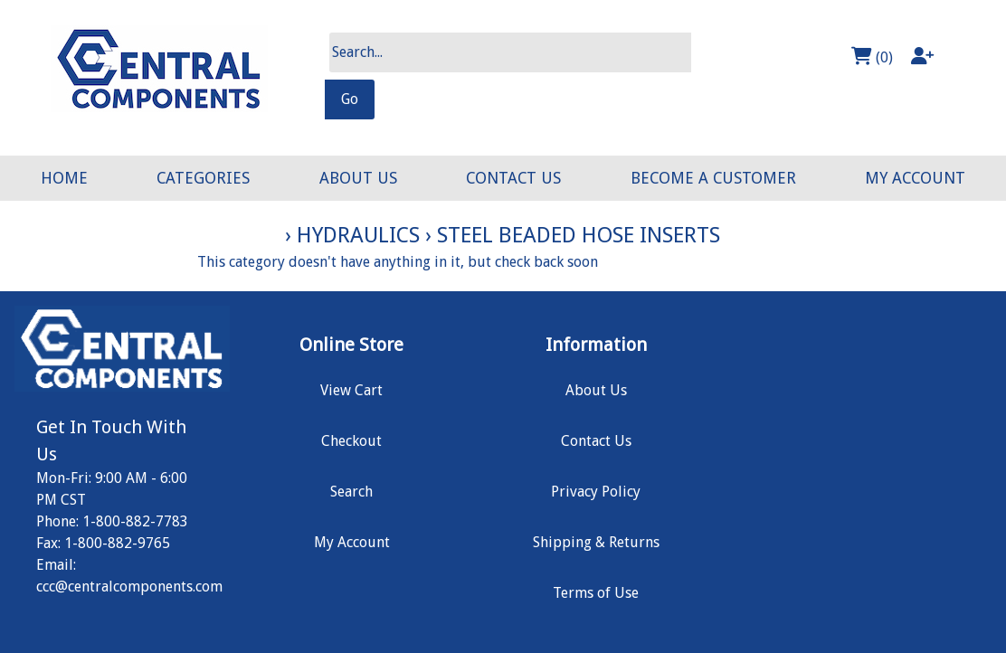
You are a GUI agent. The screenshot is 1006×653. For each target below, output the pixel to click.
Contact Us (596, 441)
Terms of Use (596, 592)
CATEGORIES (203, 178)
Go (349, 99)
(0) (872, 56)
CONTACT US (513, 178)
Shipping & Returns (596, 542)
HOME (64, 178)
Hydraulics (358, 235)
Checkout (351, 441)
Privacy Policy (596, 491)
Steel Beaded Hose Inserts (578, 235)
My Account (352, 542)
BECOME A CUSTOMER (713, 178)
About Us (596, 390)
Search (351, 491)
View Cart (351, 390)
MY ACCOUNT (915, 178)
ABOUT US (358, 178)
